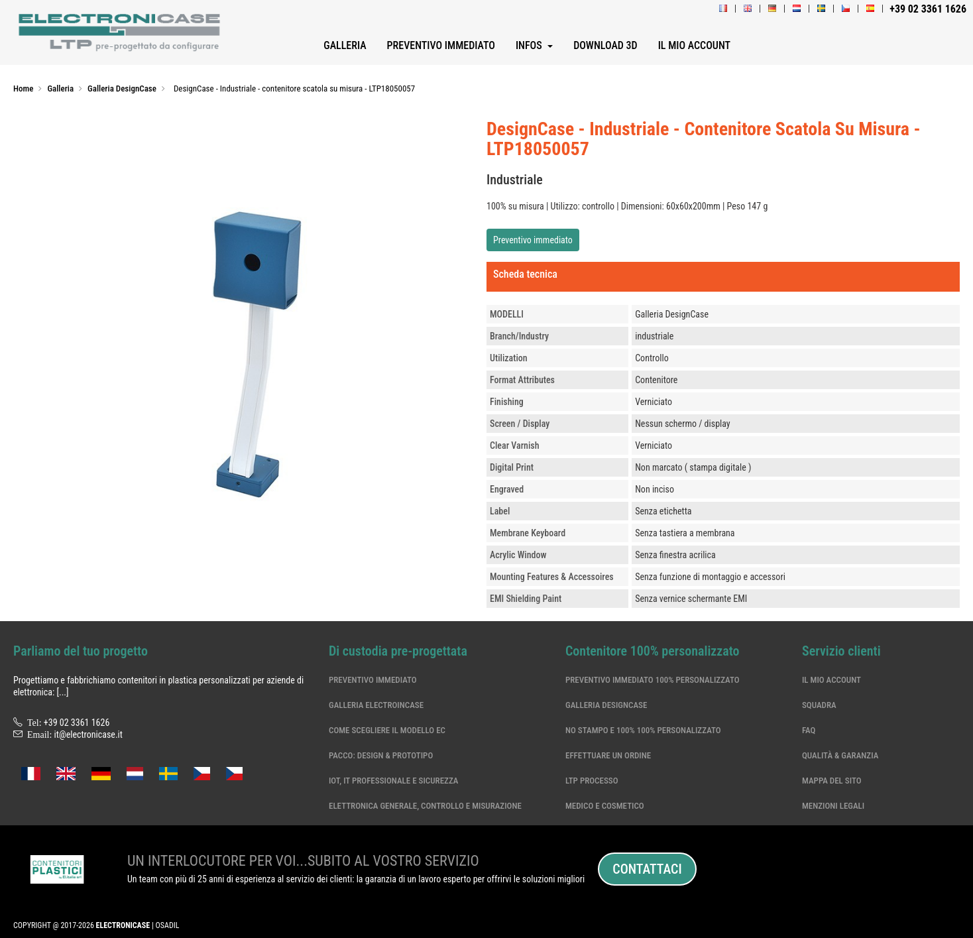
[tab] (723, 277)
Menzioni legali (833, 806)
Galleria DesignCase (606, 705)
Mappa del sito (832, 781)
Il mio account (831, 680)
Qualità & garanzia (840, 755)
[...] (62, 692)
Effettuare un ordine (608, 755)
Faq (808, 730)
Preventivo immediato (533, 240)
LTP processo (591, 781)
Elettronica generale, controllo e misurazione (425, 806)
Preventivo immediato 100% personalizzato (652, 680)
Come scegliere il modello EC (387, 730)
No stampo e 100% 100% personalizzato (643, 730)
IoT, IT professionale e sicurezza (394, 781)
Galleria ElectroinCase (376, 705)
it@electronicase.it (88, 734)
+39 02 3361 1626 (77, 722)
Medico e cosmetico (604, 806)
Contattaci (646, 869)
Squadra (819, 705)
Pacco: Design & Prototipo (381, 755)
